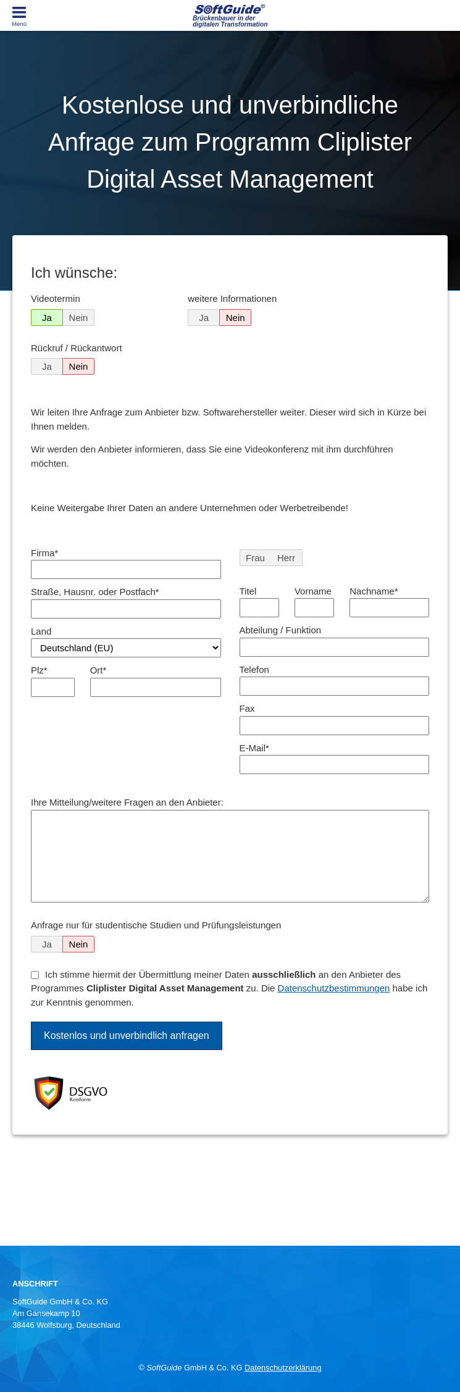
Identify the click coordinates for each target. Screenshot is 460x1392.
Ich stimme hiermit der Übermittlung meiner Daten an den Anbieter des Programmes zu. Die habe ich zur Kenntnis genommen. (229, 988)
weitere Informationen (232, 298)
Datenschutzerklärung (283, 1367)
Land (41, 631)
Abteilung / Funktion (281, 630)
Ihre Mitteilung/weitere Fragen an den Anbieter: (127, 802)
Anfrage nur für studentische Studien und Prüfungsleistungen (156, 925)
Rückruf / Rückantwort (76, 348)
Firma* (44, 553)
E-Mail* (254, 748)
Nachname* (373, 591)
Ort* (98, 670)
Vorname (313, 591)
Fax (247, 708)
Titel (248, 591)
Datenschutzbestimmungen (334, 988)
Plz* (39, 670)
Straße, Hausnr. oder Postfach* (95, 591)
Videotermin (55, 298)
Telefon (254, 669)
